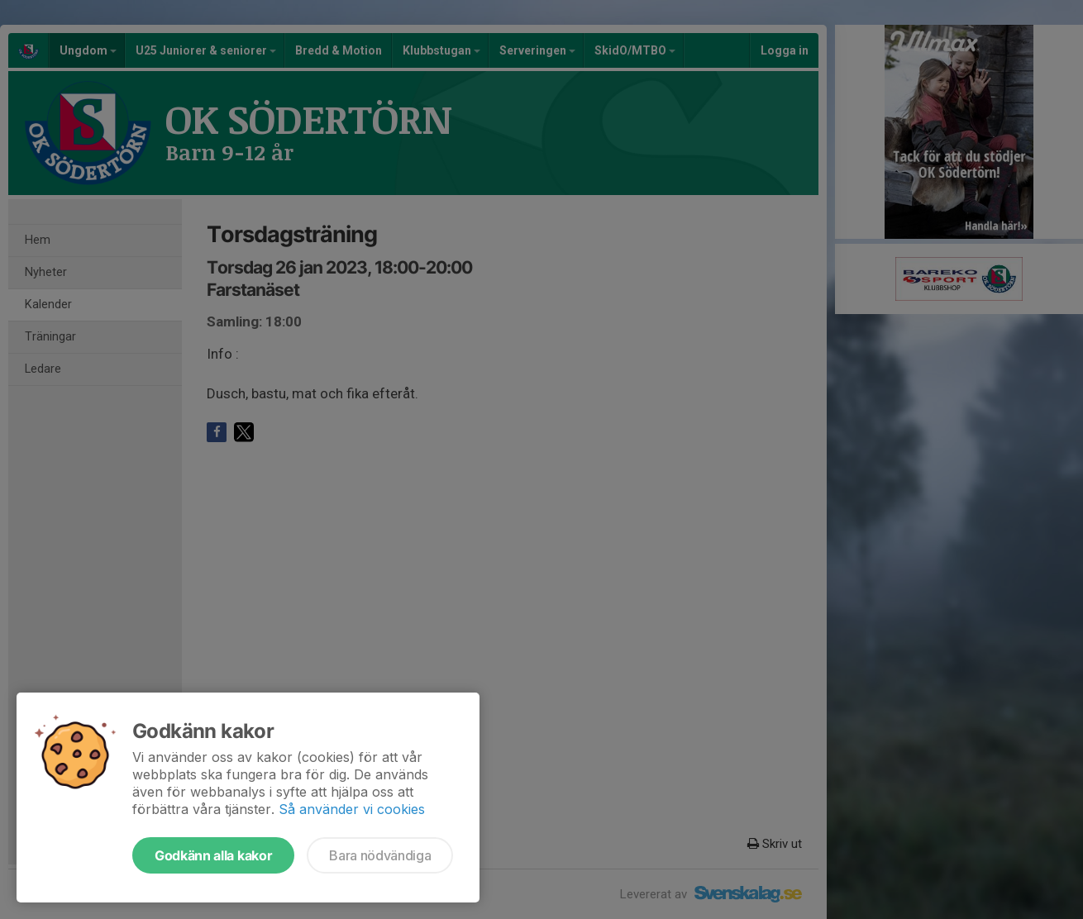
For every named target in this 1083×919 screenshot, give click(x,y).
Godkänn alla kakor (213, 855)
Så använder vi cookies (352, 809)
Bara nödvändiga (380, 855)
